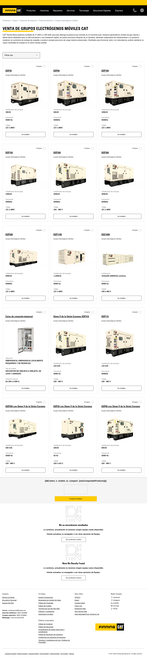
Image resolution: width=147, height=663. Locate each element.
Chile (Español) (44, 654)
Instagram (116, 600)
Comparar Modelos (75, 499)
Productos (31, 10)
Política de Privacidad (45, 603)
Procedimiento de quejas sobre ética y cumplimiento (51, 631)
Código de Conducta (45, 624)
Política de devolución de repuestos (50, 634)
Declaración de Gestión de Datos (49, 600)
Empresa (119, 10)
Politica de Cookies (44, 606)
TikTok (115, 609)
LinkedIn (116, 603)
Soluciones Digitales (102, 10)
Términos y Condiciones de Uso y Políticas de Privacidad (54, 641)
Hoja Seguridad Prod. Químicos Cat (87, 614)
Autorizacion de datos (45, 614)
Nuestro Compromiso (45, 597)
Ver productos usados (73, 539)
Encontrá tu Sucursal (9, 600)
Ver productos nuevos (73, 578)
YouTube (116, 606)
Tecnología (84, 10)
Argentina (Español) (10, 654)
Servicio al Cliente (8, 597)
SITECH (77, 597)
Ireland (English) (54, 654)
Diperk (77, 600)
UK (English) (64, 654)
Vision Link (78, 606)
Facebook (116, 597)
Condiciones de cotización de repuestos (52, 637)
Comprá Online (80, 603)
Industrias (44, 10)
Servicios (71, 10)
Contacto (135, 10)
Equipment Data (80, 609)
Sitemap (71, 654)
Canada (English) (34, 654)
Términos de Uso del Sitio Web (49, 609)
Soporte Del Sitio (8, 603)
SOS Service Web (81, 611)
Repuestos (57, 10)
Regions (142, 10)
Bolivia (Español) (22, 654)
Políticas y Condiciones (46, 611)
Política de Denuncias (45, 627)
